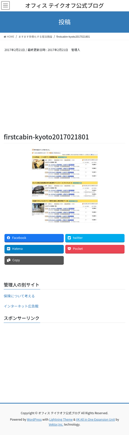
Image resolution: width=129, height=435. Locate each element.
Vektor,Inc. (56, 424)
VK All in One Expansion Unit (95, 419)
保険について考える (19, 295)
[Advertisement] (64, 95)
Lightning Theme (61, 419)
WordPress (34, 419)
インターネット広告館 (21, 306)
